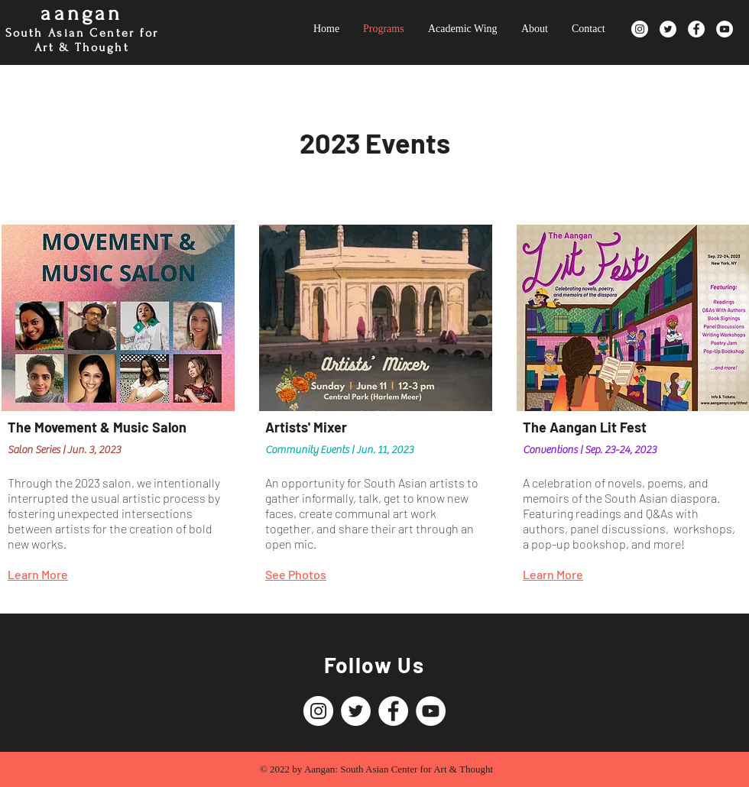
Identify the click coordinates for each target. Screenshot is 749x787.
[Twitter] (668, 29)
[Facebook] (696, 29)
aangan (81, 13)
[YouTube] (724, 29)
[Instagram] (639, 29)
